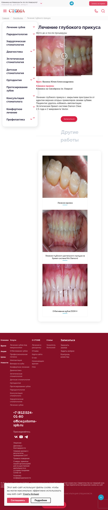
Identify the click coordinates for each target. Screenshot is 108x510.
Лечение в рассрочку (36, 346)
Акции (3, 351)
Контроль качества (65, 355)
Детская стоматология (15, 71)
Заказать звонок (65, 346)
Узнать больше (31, 494)
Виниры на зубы (17, 364)
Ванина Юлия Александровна (58, 81)
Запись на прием (98, 4)
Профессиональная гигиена (18, 355)
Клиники (5, 340)
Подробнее (41, 500)
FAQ (34, 367)
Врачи (3, 346)
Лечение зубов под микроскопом (18, 346)
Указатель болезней (51, 346)
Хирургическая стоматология (15, 43)
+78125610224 (96, 11)
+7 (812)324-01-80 (23, 415)
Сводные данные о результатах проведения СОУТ (20, 453)
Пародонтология (16, 34)
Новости (4, 363)
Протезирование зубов (17, 89)
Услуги (13, 340)
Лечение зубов (15, 27)
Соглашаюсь (18, 500)
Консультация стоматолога (15, 100)
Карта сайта (37, 354)
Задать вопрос (68, 351)
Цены (3, 357)
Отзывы (35, 351)
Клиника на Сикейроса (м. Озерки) (54, 89)
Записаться (69, 119)
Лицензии (17, 443)
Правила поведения (21, 458)
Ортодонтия (14, 80)
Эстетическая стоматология (15, 60)
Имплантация (16, 360)
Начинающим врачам (38, 362)
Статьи (50, 340)
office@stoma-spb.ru (25, 423)
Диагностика (14, 51)
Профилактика (15, 119)
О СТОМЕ (36, 340)
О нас (34, 358)
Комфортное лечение (14, 111)
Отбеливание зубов (19, 351)
